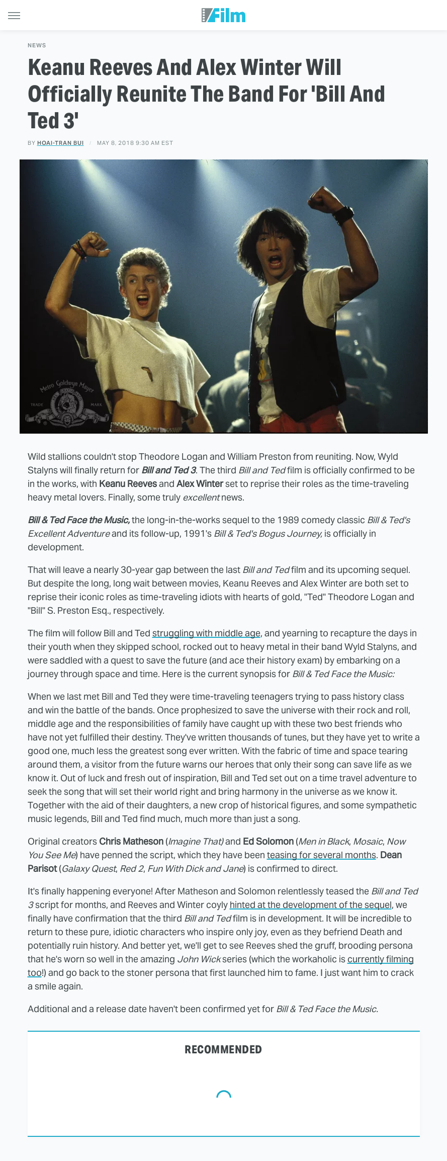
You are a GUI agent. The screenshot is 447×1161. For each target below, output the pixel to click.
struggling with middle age (206, 633)
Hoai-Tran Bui (60, 142)
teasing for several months (321, 855)
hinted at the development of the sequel (311, 904)
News (37, 45)
